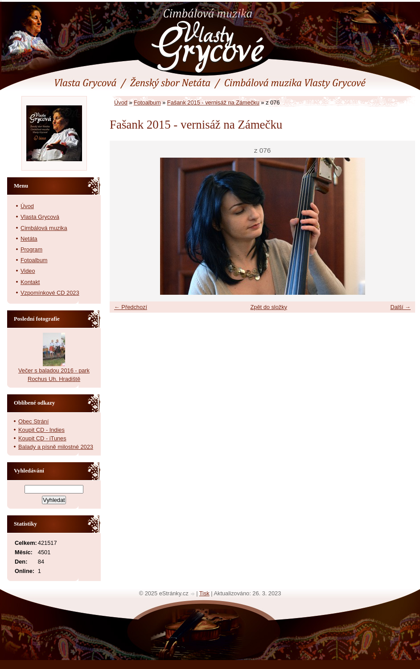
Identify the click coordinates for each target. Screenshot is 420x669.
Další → (400, 307)
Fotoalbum (147, 102)
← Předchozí (130, 307)
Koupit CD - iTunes (42, 438)
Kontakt (30, 282)
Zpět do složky (268, 307)
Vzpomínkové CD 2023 (50, 292)
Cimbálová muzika (44, 228)
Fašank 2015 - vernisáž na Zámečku (213, 102)
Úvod (121, 102)
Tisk (204, 593)
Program (31, 249)
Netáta (29, 238)
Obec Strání (33, 421)
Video (28, 271)
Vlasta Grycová (40, 216)
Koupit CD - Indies (41, 429)
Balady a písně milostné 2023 (55, 446)
